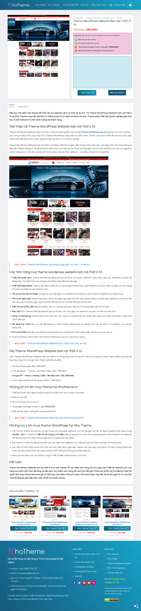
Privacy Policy (121, 591)
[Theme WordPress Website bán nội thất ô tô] (117, 507)
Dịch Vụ (85, 5)
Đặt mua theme (117, 93)
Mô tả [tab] (12, 107)
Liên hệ (78, 576)
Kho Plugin (40, 5)
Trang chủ (78, 18)
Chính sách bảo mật (84, 562)
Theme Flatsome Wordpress (100, 18)
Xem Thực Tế (87, 93)
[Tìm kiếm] (111, 5)
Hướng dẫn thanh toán (86, 572)
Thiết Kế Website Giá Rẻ (119, 563)
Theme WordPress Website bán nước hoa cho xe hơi (56, 343)
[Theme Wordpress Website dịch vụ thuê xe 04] (55, 507)
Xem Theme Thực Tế (23, 528)
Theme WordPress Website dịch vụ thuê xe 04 (55, 523)
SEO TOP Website (116, 568)
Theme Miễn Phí (70, 5)
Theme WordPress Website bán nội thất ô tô (117, 523)
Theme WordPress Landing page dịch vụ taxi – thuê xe (58, 264)
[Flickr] (94, 583)
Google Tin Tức (112, 582)
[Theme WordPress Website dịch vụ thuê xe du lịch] (23, 507)
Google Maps (118, 579)
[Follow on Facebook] (74, 583)
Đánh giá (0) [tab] (23, 107)
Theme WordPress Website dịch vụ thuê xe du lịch (24, 523)
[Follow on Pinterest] (84, 583)
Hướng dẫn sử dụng (84, 567)
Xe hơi (119, 18)
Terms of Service (110, 594)
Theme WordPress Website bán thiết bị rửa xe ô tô (55, 418)
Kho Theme (54, 5)
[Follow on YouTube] (89, 583)
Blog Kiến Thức (99, 5)
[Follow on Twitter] (79, 583)
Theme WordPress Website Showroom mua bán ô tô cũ (86, 523)
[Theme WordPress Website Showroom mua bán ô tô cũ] (86, 507)
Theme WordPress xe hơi (93, 132)
